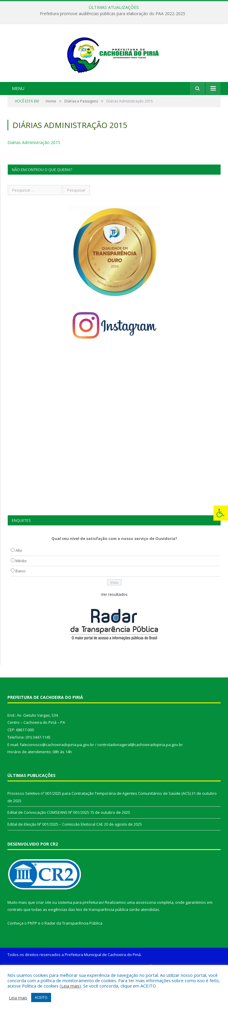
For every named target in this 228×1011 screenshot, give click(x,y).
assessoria (146, 939)
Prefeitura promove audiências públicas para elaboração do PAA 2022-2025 (112, 13)
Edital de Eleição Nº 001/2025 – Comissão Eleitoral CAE (55, 861)
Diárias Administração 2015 (33, 179)
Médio (21, 598)
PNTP (32, 960)
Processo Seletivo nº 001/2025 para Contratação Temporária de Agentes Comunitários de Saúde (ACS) (99, 830)
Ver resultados (114, 631)
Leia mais (70, 986)
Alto (18, 587)
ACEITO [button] (41, 997)
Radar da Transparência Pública (73, 960)
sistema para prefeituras (80, 939)
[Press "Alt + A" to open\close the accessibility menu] (220, 513)
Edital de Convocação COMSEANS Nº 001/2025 (48, 849)
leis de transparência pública (102, 947)
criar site (43, 939)
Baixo (20, 608)
